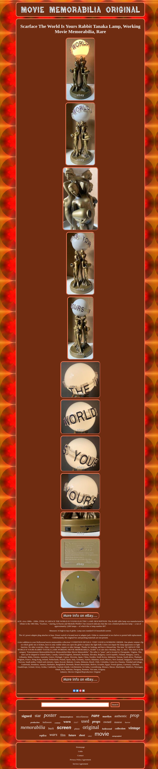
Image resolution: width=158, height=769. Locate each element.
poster (50, 715)
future (72, 735)
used (85, 721)
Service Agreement (80, 764)
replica (42, 735)
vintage (134, 728)
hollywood (107, 729)
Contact (80, 755)
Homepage (80, 747)
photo (77, 729)
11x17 (76, 722)
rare (95, 715)
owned (107, 721)
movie (102, 734)
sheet (82, 735)
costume (57, 723)
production (35, 722)
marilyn (106, 716)
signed (27, 716)
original (91, 727)
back (51, 728)
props (96, 721)
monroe (118, 722)
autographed (116, 736)
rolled (89, 736)
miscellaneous (82, 717)
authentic (120, 716)
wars (53, 734)
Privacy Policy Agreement (80, 759)
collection (120, 728)
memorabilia (33, 727)
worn (67, 721)
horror (127, 722)
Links (80, 751)
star (38, 715)
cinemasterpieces (66, 717)
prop (134, 715)
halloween (47, 722)
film (62, 735)
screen (64, 727)
